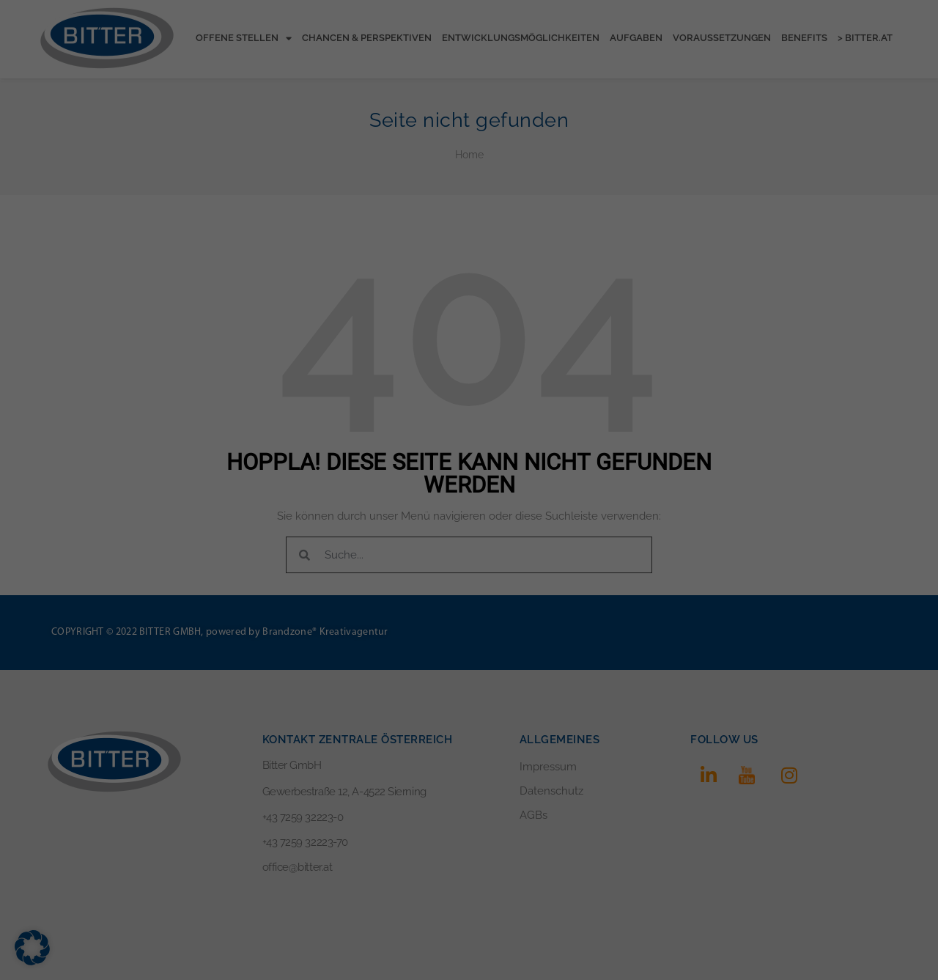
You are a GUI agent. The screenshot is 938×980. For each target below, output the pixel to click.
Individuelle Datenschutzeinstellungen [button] (469, 320)
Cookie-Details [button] (398, 352)
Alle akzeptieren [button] (469, 233)
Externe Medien (582, 183)
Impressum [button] (547, 352)
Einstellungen (339, 151)
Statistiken (451, 183)
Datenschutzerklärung (431, 136)
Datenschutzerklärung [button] (477, 352)
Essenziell (332, 183)
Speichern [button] (469, 277)
